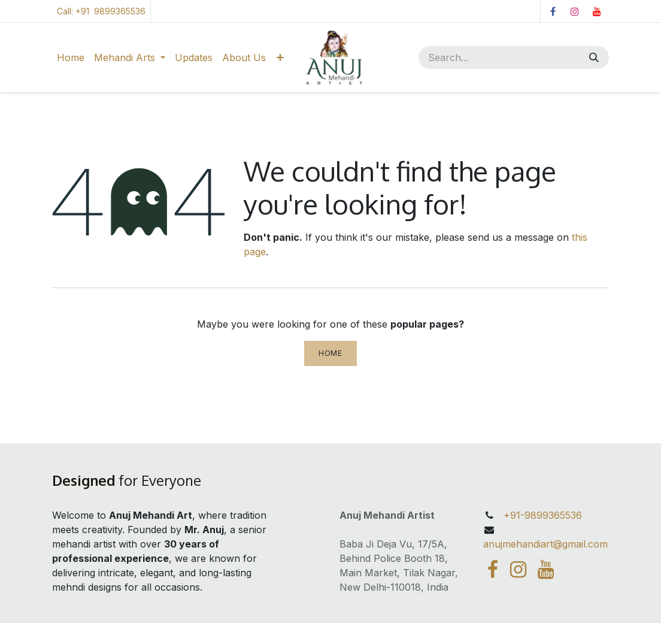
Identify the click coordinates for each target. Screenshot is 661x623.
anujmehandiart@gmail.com (545, 544)
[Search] (595, 57)
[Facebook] (552, 11)
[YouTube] (597, 11)
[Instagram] (574, 11)
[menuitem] (70, 57)
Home (330, 353)
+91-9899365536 (541, 515)
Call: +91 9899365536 (101, 11)
